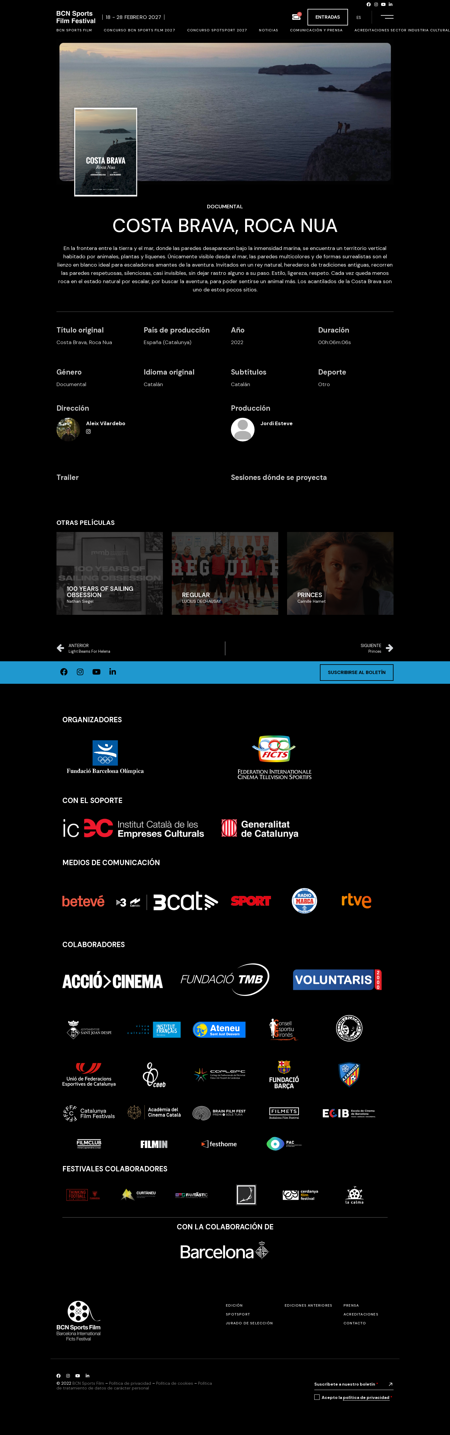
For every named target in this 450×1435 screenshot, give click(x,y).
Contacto (355, 1323)
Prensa (351, 1305)
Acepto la (357, 1397)
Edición (234, 1305)
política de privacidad (366, 1397)
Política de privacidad (130, 1383)
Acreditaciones (361, 1314)
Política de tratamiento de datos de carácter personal (134, 1386)
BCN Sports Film (88, 1383)
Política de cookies (174, 1383)
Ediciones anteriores (308, 1305)
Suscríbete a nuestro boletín (346, 1384)
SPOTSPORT (238, 1314)
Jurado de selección (249, 1323)
